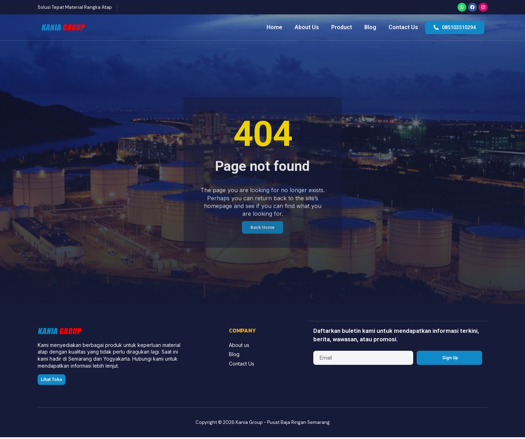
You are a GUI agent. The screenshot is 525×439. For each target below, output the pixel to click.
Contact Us (403, 28)
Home (274, 28)
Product (341, 28)
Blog (370, 28)
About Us (307, 28)
